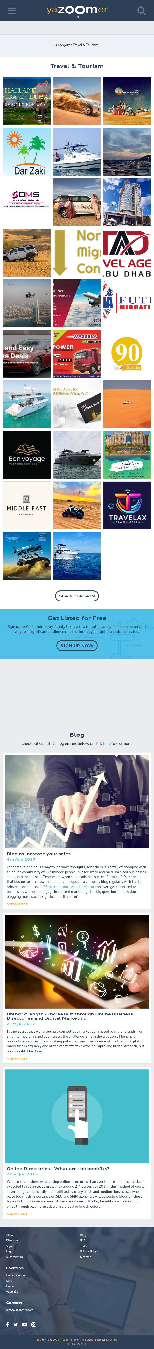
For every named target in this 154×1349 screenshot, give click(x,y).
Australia (12, 1291)
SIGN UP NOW (77, 645)
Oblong (81, 1343)
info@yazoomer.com (19, 1309)
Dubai (10, 1286)
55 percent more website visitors (69, 887)
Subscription (14, 1256)
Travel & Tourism (85, 45)
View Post (17, 904)
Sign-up (11, 1246)
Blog (83, 1235)
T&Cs (83, 1246)
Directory (12, 1240)
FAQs (83, 1240)
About (10, 1235)
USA (9, 1280)
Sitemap (85, 1256)
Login (9, 1251)
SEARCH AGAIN (77, 596)
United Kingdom (16, 1275)
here (107, 743)
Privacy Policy (89, 1251)
